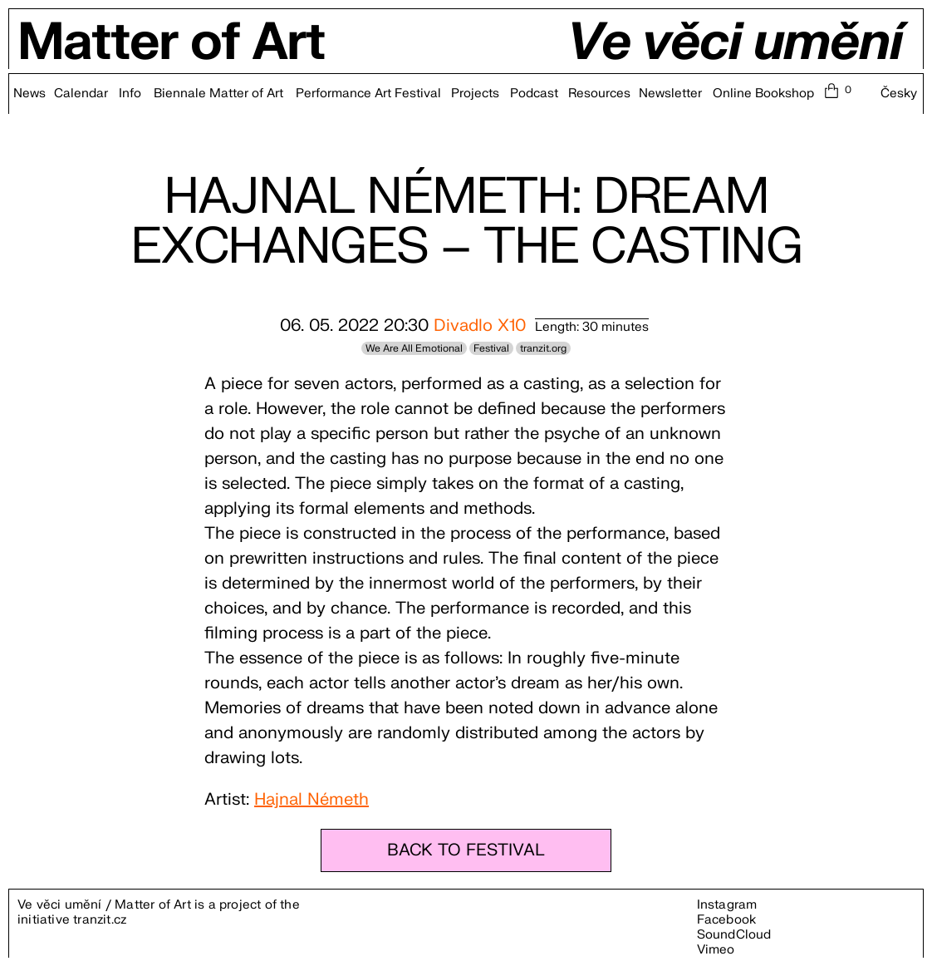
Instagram (727, 905)
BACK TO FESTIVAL (466, 850)
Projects (475, 93)
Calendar (81, 93)
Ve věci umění (734, 43)
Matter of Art (171, 43)
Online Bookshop (763, 93)
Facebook (727, 920)
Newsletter (670, 93)
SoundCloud (734, 935)
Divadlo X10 (480, 325)
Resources (599, 93)
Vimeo (716, 950)
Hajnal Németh (311, 799)
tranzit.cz (99, 920)
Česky (898, 93)
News (29, 93)
